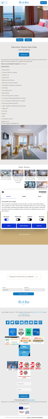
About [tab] (39, 196)
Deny (9, 225)
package (26, 287)
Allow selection (24, 225)
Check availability (23, 294)
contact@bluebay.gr (24, 314)
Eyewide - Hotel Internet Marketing (35, 417)
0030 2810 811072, (38, 312)
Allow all (39, 225)
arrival (3, 287)
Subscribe (24, 396)
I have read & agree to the (24, 400)
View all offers (23, 234)
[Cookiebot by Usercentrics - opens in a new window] (39, 192)
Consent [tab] (8, 196)
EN (6, 2)
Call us (28, 40)
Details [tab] (24, 196)
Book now (43, 2)
